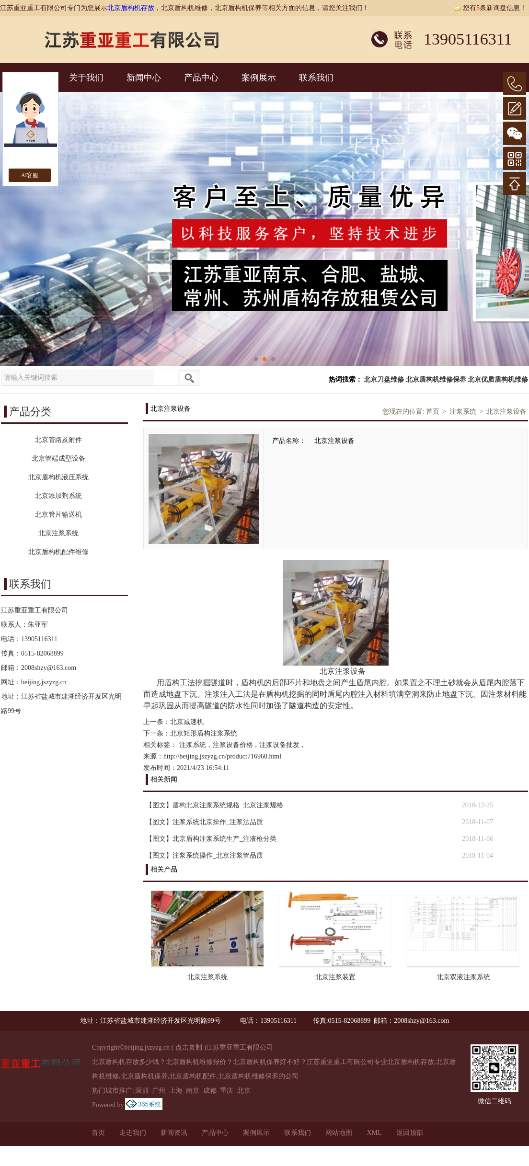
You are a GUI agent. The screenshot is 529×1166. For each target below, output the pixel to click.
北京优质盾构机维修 (498, 379)
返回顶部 (409, 1132)
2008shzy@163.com (48, 667)
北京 (244, 1090)
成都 (210, 1090)
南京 (192, 1090)
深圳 (142, 1090)
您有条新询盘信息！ (490, 7)
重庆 (226, 1090)
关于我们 (86, 77)
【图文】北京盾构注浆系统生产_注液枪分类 (211, 838)
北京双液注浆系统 (463, 977)
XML (374, 1132)
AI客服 (30, 175)
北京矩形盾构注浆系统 (203, 733)
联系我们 (316, 77)
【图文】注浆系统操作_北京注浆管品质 (204, 855)
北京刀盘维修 (384, 379)
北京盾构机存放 (130, 7)
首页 (432, 411)
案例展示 (259, 77)
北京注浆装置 (335, 977)
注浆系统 (462, 411)
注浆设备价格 (233, 744)
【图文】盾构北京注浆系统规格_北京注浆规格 (214, 805)
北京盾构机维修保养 (436, 379)
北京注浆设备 (506, 411)
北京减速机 (187, 721)
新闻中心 (143, 77)
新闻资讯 (174, 1132)
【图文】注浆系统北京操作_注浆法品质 (204, 822)
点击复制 (188, 1047)
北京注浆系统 (207, 977)
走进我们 (132, 1132)
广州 (158, 1090)
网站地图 (338, 1132)
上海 (176, 1090)
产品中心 (201, 77)
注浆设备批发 (279, 744)
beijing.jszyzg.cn (44, 682)
